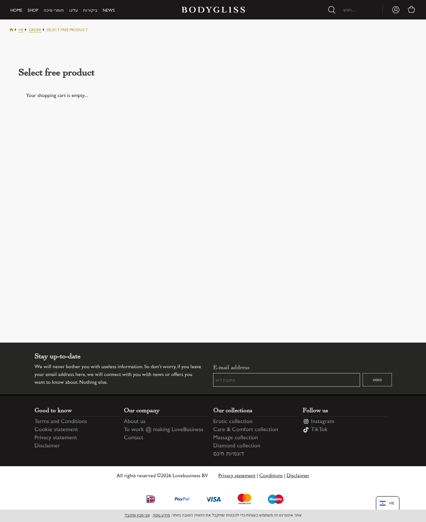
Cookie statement (56, 429)
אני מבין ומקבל (137, 515)
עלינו (73, 11)
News (109, 11)
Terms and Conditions (60, 421)
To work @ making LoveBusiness (163, 429)
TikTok (319, 429)
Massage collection (235, 438)
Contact (133, 438)
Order (35, 30)
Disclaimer (47, 446)
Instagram (322, 421)
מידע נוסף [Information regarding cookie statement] (161, 515)
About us (135, 421)
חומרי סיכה (54, 11)
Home (16, 11)
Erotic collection (232, 421)
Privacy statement (55, 438)
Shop (33, 11)
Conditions (271, 476)
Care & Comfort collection (245, 429)
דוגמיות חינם (228, 454)
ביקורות (90, 11)
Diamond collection (236, 446)
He (21, 30)
